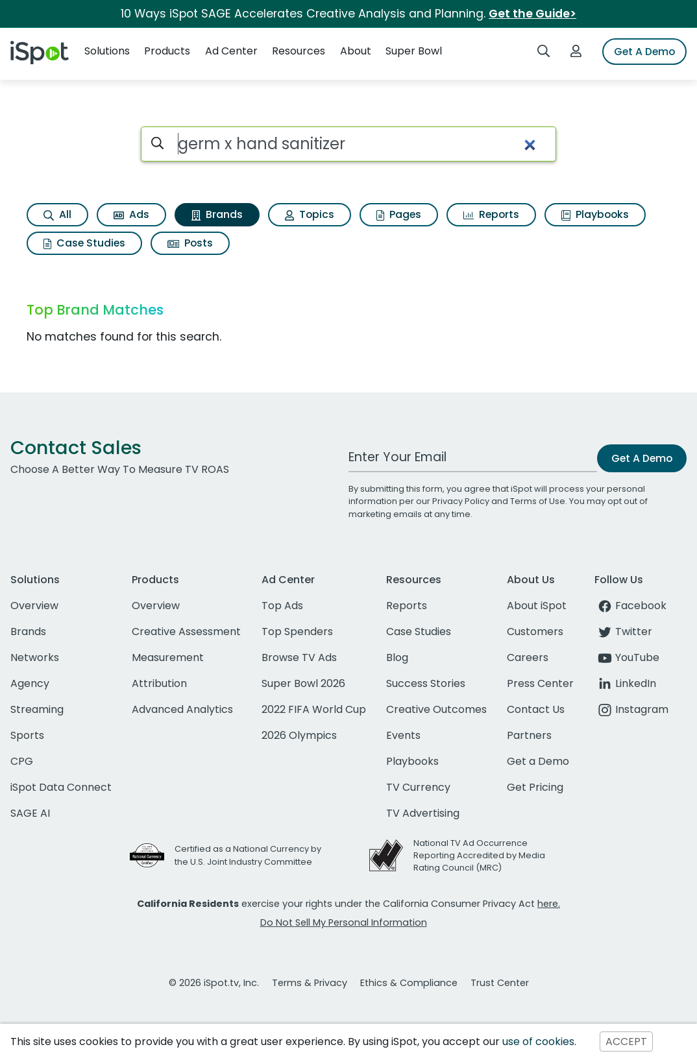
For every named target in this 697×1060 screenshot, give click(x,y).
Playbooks (595, 214)
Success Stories (425, 683)
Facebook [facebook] (630, 605)
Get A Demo (644, 51)
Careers (527, 657)
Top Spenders (297, 631)
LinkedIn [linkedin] (625, 683)
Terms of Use (537, 501)
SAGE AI (30, 813)
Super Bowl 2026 (303, 683)
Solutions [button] (107, 50)
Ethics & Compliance (409, 982)
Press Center (540, 683)
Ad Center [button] (231, 50)
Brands (217, 214)
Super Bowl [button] (413, 50)
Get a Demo (538, 761)
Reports (491, 214)
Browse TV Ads (299, 657)
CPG (21, 761)
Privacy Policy (460, 501)
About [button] (355, 50)
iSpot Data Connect (61, 787)
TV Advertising (422, 813)
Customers (535, 631)
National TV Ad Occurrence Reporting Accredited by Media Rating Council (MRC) (479, 855)
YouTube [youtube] (626, 657)
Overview (34, 605)
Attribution (159, 683)
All (57, 214)
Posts (190, 242)
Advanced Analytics (182, 709)
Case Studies (84, 242)
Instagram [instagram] (631, 709)
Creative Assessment (186, 631)
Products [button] (167, 50)
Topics (309, 214)
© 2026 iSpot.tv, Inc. (214, 982)
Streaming (37, 709)
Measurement (168, 657)
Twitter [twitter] (623, 631)
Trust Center (500, 982)
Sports (27, 735)
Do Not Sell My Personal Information (343, 922)
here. (548, 903)
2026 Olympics (299, 735)
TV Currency (418, 787)
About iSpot (537, 605)
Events (403, 735)
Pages (398, 214)
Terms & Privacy (309, 982)
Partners (529, 735)
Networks (34, 657)
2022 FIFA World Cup (314, 709)
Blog (397, 657)
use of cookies (538, 1041)
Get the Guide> (532, 13)
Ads (131, 214)
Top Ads (282, 605)
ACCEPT (626, 1041)
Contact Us (536, 709)
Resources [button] (298, 50)
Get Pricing (535, 787)
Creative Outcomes (436, 709)
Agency (29, 683)
